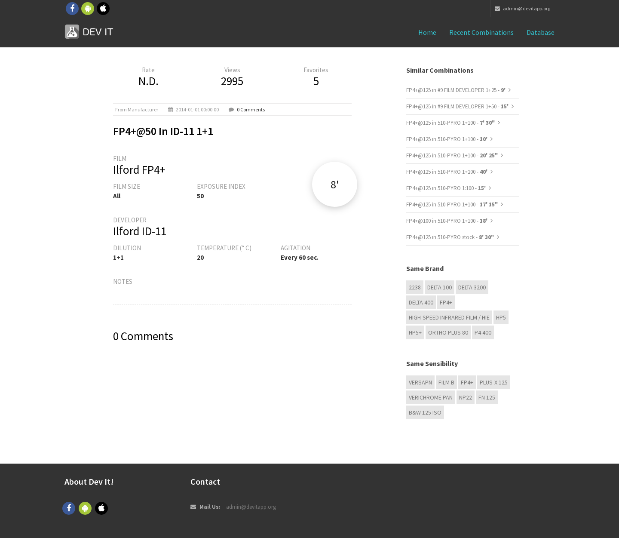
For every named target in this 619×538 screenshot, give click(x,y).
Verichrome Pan (431, 397)
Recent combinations (481, 32)
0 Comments (251, 109)
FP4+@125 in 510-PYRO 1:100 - (446, 188)
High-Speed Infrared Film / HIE (449, 317)
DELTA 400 (421, 302)
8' (335, 184)
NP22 (465, 397)
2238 (415, 287)
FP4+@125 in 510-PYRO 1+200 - (447, 171)
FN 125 (486, 397)
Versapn (420, 382)
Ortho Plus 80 (448, 332)
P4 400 (483, 332)
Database (541, 32)
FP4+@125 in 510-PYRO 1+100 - (450, 122)
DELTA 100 (439, 287)
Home (427, 32)
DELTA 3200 (472, 287)
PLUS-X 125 (494, 382)
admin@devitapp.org (522, 8)
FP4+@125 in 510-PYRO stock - (450, 237)
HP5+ (415, 332)
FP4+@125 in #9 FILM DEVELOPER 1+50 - (458, 106)
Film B (446, 382)
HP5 (501, 317)
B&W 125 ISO (425, 412)
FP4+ (446, 302)
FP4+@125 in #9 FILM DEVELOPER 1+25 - (456, 90)
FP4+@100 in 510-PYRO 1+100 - (447, 220)
